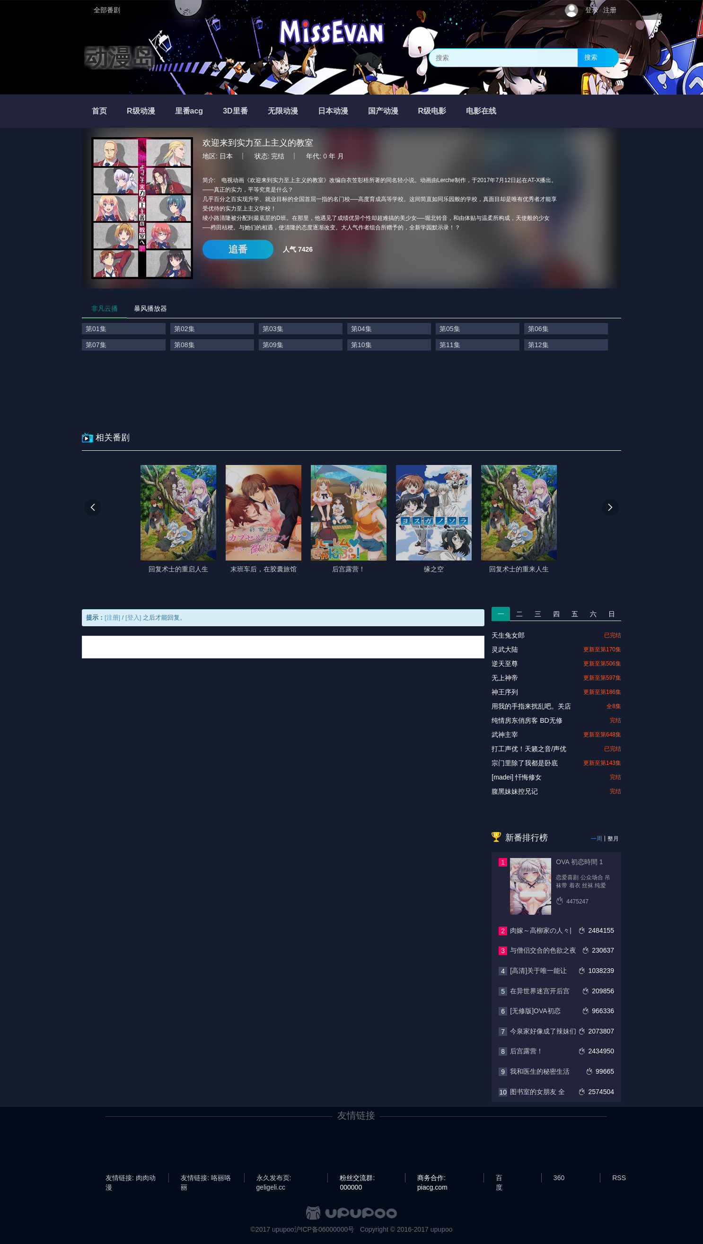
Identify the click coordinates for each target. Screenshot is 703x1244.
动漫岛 (119, 57)
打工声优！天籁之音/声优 (529, 749)
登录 (591, 10)
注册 (609, 10)
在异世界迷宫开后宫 (540, 991)
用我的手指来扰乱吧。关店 (531, 706)
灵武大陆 (505, 649)
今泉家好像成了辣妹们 (543, 1031)
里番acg (189, 111)
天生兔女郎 (508, 635)
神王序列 (505, 692)
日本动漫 (333, 111)
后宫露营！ (526, 1051)
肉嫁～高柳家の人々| (540, 930)
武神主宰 (505, 734)
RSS (619, 1178)
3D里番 (235, 111)
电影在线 (481, 111)
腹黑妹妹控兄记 (515, 791)
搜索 (591, 57)
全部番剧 (107, 10)
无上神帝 (505, 678)
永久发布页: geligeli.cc (273, 1178)
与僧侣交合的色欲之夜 (543, 950)
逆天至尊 (505, 663)
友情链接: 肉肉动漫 (130, 1178)
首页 (99, 111)
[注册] (112, 617)
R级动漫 (141, 111)
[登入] (133, 617)
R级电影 (432, 111)
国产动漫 (383, 111)
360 (559, 1178)
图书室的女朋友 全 (537, 1091)
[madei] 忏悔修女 (517, 777)
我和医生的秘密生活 (540, 1071)
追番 (237, 249)
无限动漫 (283, 111)
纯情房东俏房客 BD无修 (527, 720)
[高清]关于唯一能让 (538, 970)
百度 (499, 1178)
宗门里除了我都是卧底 (525, 763)
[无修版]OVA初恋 (535, 1011)
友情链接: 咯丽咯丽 (206, 1178)
